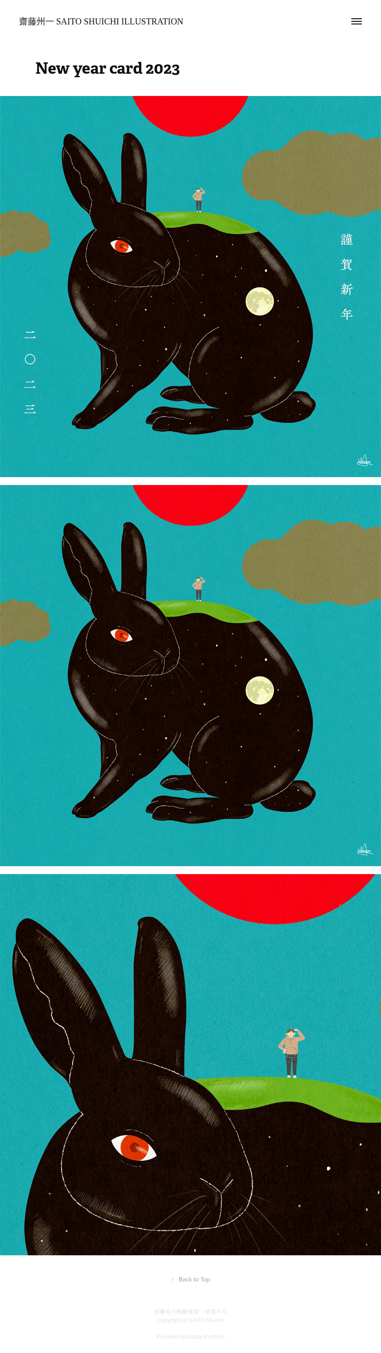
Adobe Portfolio (206, 1336)
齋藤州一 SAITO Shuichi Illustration (101, 21)
